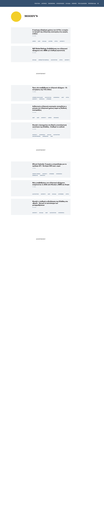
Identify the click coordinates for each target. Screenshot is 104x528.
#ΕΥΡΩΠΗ (46, 351)
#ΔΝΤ (33, 117)
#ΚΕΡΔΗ (54, 277)
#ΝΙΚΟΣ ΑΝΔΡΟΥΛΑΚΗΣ (43, 476)
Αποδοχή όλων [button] (7, 521)
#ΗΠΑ (40, 314)
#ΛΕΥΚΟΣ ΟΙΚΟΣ (47, 314)
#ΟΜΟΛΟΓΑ (41, 99)
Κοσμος (74, 3)
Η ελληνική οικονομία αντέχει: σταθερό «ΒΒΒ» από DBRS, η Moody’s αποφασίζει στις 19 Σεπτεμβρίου (50, 285)
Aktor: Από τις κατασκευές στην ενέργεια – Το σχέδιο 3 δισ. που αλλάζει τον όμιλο (85, 217)
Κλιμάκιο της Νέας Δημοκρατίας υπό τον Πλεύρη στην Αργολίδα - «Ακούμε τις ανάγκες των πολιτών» (86, 201)
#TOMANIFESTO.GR (51, 405)
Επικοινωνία (61, 509)
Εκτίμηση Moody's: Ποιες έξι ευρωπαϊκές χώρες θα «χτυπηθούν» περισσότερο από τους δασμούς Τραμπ (50, 342)
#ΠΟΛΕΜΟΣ (56, 117)
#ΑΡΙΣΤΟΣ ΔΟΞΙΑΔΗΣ (64, 442)
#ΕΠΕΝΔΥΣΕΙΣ (45, 136)
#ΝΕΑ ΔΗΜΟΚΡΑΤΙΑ (46, 442)
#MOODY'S (62, 41)
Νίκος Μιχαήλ (62, 458)
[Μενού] (98, 3)
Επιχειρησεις (60, 3)
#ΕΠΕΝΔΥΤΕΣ (35, 175)
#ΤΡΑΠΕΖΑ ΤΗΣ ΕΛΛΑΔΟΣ (37, 97)
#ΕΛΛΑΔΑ (44, 41)
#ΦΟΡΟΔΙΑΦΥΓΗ (63, 331)
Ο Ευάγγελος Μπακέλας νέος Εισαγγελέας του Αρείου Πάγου (85, 209)
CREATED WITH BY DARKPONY (91, 522)
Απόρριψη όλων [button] (17, 521)
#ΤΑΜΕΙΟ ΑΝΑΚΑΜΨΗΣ (55, 476)
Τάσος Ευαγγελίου (61, 367)
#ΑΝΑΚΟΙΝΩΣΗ (47, 477)
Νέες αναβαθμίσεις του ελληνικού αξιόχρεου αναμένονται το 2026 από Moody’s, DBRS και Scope (50, 184)
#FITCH (56, 41)
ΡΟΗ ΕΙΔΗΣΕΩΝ (82, 3)
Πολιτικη (37, 3)
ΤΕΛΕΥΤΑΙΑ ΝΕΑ (81, 183)
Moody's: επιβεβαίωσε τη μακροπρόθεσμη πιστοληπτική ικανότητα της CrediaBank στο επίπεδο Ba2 (48, 267)
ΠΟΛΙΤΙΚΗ (82, 196)
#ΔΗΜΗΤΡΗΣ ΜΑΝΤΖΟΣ (37, 477)
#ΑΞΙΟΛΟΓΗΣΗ (54, 59)
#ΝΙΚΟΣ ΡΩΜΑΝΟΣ (36, 442)
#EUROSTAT (39, 332)
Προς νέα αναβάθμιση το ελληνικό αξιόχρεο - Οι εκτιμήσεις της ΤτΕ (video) (49, 88)
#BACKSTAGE (62, 477)
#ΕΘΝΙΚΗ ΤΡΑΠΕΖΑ (36, 173)
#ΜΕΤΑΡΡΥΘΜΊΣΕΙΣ (36, 136)
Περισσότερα (40, 485)
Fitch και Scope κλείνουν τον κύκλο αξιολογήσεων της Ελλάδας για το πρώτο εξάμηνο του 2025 (50, 322)
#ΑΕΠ (39, 41)
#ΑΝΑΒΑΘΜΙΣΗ (49, 386)
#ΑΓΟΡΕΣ (50, 41)
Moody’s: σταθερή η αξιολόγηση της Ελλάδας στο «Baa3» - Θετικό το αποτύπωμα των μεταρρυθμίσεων (50, 203)
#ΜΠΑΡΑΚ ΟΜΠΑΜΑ (57, 314)
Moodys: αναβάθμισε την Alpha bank (45, 375)
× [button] (21, 491)
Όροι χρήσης (43, 509)
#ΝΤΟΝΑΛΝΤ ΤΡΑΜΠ (35, 367)
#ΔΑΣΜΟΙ (34, 351)
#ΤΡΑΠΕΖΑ (41, 277)
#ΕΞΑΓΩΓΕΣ (59, 351)
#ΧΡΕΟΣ (34, 41)
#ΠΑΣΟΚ (34, 476)
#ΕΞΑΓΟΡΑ (48, 277)
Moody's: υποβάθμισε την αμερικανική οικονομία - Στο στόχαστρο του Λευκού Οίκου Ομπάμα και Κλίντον (50, 305)
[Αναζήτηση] (100, 3)
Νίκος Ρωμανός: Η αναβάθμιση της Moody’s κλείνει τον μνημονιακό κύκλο (50, 432)
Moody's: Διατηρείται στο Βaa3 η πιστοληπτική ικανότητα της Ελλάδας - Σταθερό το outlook (49, 126)
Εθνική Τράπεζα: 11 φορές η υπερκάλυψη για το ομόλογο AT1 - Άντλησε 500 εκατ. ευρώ (49, 165)
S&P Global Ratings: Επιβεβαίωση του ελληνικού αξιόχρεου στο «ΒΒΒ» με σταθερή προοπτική (49, 49)
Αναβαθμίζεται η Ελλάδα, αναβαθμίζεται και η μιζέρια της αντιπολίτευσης (25, 452)
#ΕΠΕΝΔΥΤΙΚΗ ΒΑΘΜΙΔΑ (43, 59)
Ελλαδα (68, 3)
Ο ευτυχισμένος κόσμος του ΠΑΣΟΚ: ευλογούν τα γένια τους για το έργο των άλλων (50, 467)
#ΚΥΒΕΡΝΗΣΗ (26, 457)
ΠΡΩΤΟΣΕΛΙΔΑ (92, 3)
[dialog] (12, 508)
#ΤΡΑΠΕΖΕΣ (49, 99)
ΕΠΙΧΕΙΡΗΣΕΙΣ (83, 220)
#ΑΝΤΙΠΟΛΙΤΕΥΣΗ (17, 457)
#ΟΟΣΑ (33, 424)
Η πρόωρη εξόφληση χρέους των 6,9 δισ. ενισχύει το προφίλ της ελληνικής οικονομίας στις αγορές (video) (50, 32)
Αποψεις (44, 3)
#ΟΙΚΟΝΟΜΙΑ (56, 97)
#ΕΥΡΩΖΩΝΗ (61, 194)
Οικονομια (51, 3)
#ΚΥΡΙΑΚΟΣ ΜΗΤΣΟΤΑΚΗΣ (18, 367)
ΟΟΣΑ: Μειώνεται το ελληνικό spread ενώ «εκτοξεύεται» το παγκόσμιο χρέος (47, 414)
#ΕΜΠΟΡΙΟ (66, 351)
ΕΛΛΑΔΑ (82, 212)
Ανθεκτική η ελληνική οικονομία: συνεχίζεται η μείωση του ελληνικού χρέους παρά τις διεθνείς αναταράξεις (49, 108)
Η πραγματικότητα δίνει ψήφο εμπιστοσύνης (24, 360)
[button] (12, 524)
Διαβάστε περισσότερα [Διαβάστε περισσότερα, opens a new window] (14, 504)
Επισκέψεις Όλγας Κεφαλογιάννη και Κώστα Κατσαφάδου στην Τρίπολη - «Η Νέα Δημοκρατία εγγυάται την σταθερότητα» (85, 190)
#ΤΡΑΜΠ (40, 351)
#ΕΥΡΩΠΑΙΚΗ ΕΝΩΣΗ (59, 295)
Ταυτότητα (52, 509)
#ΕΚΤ (59, 277)
